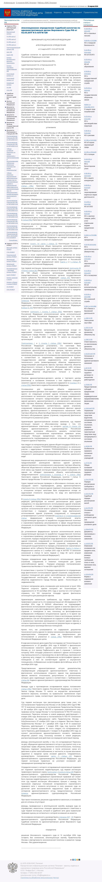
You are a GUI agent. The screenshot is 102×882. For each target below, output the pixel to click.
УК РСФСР (10, 287)
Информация (9, 3)
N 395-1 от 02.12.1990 (90, 306)
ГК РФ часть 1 (11, 36)
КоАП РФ (10, 55)
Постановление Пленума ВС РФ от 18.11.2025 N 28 (12, 202)
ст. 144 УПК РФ (88, 479)
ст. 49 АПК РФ (88, 543)
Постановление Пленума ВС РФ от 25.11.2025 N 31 (12, 137)
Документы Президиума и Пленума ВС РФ (12, 132)
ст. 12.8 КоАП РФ (89, 408)
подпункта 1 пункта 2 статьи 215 (60, 772)
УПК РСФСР (11, 289)
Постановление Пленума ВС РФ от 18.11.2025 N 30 (12, 221)
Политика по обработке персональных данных (39, 878)
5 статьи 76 (76, 262)
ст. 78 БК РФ (88, 384)
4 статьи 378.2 (74, 475)
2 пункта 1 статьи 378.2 (50, 343)
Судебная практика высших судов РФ (35, 20)
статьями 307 (64, 817)
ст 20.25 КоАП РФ (89, 354)
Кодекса (24, 793)
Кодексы (58, 12)
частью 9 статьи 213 (71, 426)
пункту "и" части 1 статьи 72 (43, 244)
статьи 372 (65, 278)
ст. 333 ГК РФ (88, 318)
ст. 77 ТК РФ (88, 463)
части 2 (64, 262)
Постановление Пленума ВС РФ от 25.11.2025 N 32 (12, 144)
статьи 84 (25, 680)
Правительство (91, 12)
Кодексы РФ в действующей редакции (11, 27)
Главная (48, 12)
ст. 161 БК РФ (88, 446)
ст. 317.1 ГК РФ (88, 327)
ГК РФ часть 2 (11, 39)
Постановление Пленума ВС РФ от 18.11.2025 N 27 (12, 208)
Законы (66, 12)
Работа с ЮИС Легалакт (47, 3)
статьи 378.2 (27, 186)
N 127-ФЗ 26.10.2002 (90, 244)
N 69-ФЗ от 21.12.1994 (90, 40)
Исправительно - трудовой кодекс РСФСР (12, 270)
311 (72, 817)
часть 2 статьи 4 (73, 548)
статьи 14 (25, 308)
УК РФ (9, 87)
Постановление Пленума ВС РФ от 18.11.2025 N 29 (12, 215)
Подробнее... (13, 240)
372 (31, 308)
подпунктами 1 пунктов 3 (51, 475)
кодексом (25, 301)
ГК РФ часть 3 (11, 42)
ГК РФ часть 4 (11, 45)
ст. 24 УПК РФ (88, 508)
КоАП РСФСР (11, 275)
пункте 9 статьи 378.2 (32, 499)
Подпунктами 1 (28, 343)
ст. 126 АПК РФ (88, 529)
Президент (77, 12)
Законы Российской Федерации (11, 102)
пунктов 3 (59, 516)
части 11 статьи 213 (61, 756)
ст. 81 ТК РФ (87, 368)
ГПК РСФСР (11, 252)
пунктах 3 (73, 383)
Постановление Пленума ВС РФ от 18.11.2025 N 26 (12, 227)
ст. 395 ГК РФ (88, 339)
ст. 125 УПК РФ (88, 493)
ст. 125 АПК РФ (88, 574)
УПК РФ (9, 90)
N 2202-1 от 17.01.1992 (90, 235)
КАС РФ (9, 52)
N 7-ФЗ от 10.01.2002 (90, 140)
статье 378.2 (27, 220)
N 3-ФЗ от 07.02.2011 (90, 152)
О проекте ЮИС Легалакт (26, 3)
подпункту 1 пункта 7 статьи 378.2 (46, 312)
